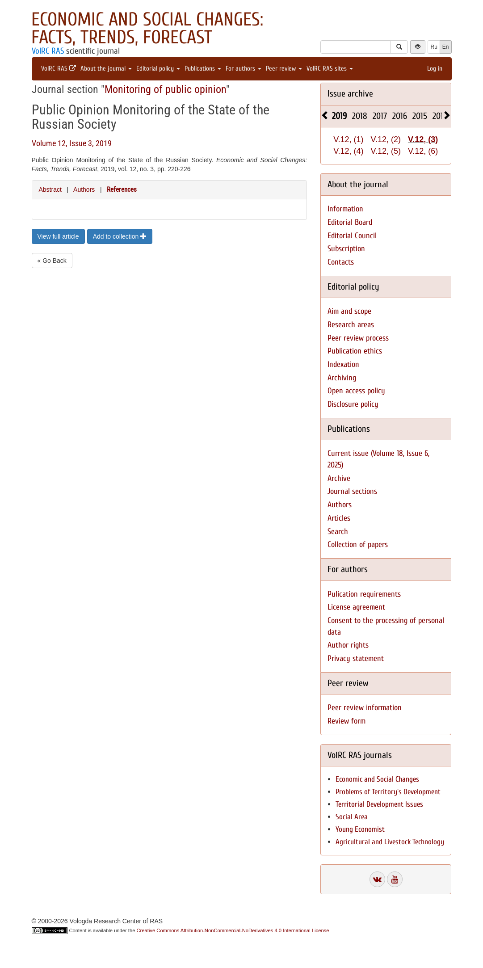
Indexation (343, 364)
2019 (339, 116)
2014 (440, 116)
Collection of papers (358, 544)
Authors (84, 189)
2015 (419, 116)
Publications (203, 68)
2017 (380, 116)
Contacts (341, 262)
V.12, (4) (348, 151)
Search (338, 531)
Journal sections (352, 491)
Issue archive (350, 93)
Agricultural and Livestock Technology (390, 842)
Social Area (352, 816)
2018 (359, 116)
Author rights (348, 645)
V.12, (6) (423, 151)
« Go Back (52, 260)
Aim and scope (349, 311)
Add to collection (120, 236)
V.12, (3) (423, 139)
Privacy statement (356, 658)
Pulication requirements (364, 594)
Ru (433, 47)
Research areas (351, 324)
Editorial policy (158, 68)
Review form (346, 721)
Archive (339, 478)
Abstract (50, 189)
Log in (434, 68)
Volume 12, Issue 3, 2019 (72, 143)
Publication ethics (355, 351)
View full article (58, 236)
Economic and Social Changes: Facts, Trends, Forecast (147, 28)
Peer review (284, 68)
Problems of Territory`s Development (388, 791)
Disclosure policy (353, 404)
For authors (243, 68)
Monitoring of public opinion (165, 89)
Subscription (346, 248)
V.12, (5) (386, 151)
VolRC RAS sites (330, 68)
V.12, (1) (348, 139)
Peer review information (365, 707)
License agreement (356, 607)
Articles (339, 518)
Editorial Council (352, 235)
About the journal (106, 68)
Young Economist (360, 829)
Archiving (342, 378)
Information (345, 209)
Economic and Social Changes (377, 779)
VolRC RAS (48, 51)
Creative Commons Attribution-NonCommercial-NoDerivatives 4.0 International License (233, 930)
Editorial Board (350, 222)
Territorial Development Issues (379, 804)
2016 (399, 116)
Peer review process (358, 338)
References (122, 189)
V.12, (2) (386, 139)
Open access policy (356, 391)
